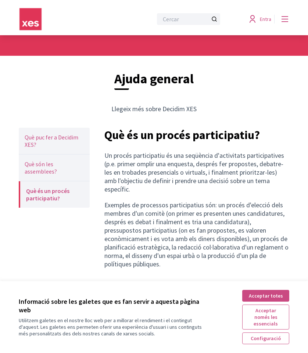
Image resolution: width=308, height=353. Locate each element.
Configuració (266, 338)
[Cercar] (188, 19)
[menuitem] (54, 141)
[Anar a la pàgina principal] (68, 19)
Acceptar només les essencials (266, 317)
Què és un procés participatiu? (47, 194)
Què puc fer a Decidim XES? (51, 141)
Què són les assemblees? (41, 167)
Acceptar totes (266, 295)
